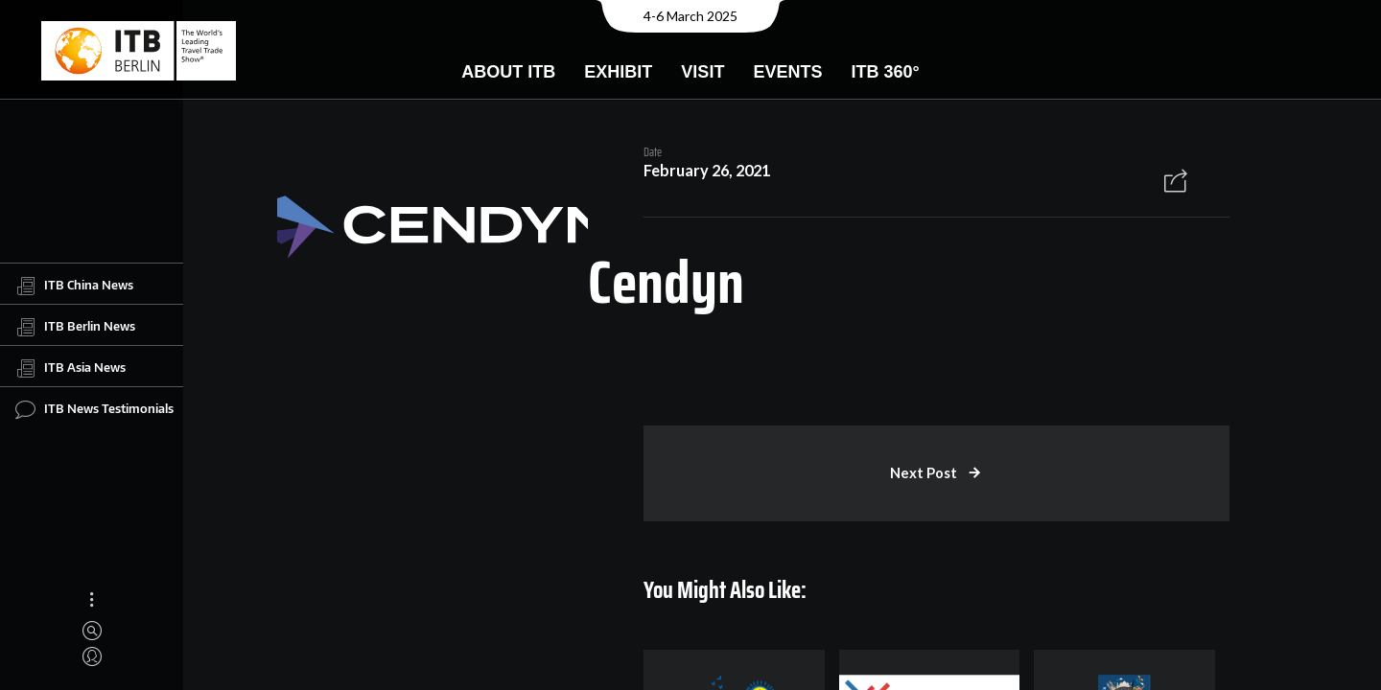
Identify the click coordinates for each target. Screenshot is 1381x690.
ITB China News (74, 285)
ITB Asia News (70, 368)
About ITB (508, 71)
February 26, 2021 (706, 171)
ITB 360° (885, 71)
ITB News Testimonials (94, 409)
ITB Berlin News (75, 326)
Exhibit (618, 71)
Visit (702, 71)
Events (787, 71)
